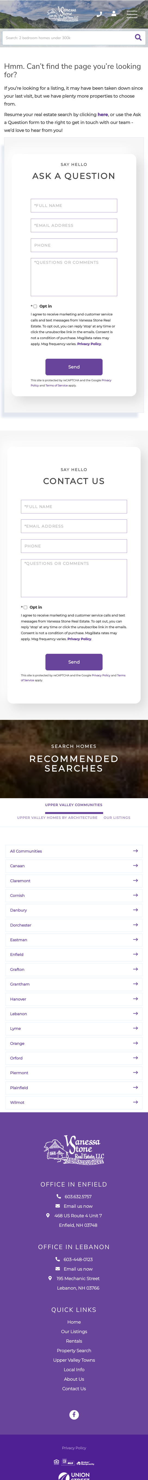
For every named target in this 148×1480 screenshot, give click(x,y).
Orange (17, 1051)
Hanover (18, 1006)
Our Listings (117, 825)
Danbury (18, 918)
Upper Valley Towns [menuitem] (74, 1369)
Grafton (17, 977)
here (103, 116)
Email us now (73, 1216)
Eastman (18, 947)
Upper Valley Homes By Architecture (57, 825)
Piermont (19, 1080)
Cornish (17, 903)
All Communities (26, 859)
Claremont (20, 888)
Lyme (15, 1036)
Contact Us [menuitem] (74, 1398)
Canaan (17, 873)
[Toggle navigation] (131, 14)
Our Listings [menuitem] (74, 1341)
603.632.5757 (74, 1206)
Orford (16, 1066)
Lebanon (18, 1021)
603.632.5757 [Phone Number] (97, 15)
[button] (138, 40)
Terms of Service (57, 390)
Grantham (20, 992)
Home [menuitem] (74, 1331)
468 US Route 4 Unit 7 (74, 1230)
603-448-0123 (74, 1269)
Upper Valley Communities (74, 813)
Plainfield (19, 1095)
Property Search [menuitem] (74, 1360)
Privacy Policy (90, 348)
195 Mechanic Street (74, 1293)
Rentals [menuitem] (74, 1350)
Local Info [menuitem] (74, 1379)
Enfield (16, 962)
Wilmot (17, 1110)
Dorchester (20, 932)
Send (74, 371)
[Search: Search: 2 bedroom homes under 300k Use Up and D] (74, 40)
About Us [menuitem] (74, 1388)
